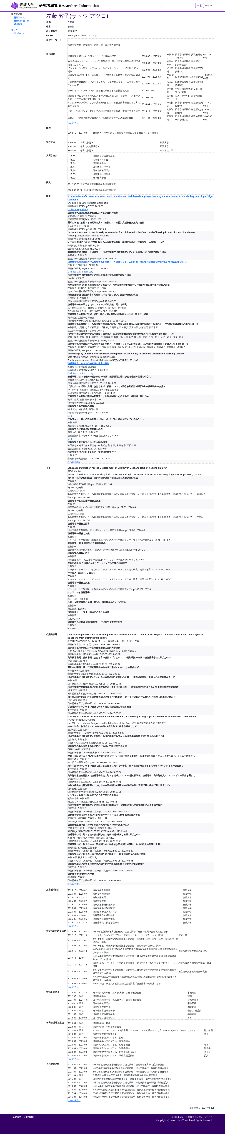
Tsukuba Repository (78, 209)
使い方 (14, 29)
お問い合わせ (17, 33)
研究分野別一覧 (21, 20)
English (208, 5)
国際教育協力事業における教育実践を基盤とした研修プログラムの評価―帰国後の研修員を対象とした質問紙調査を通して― (129, 261)
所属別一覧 (19, 17)
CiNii (70, 271)
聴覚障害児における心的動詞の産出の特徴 (88, 363)
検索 (199, 5)
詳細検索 (18, 23)
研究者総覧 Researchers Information (69, 6)
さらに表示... (74, 123)
